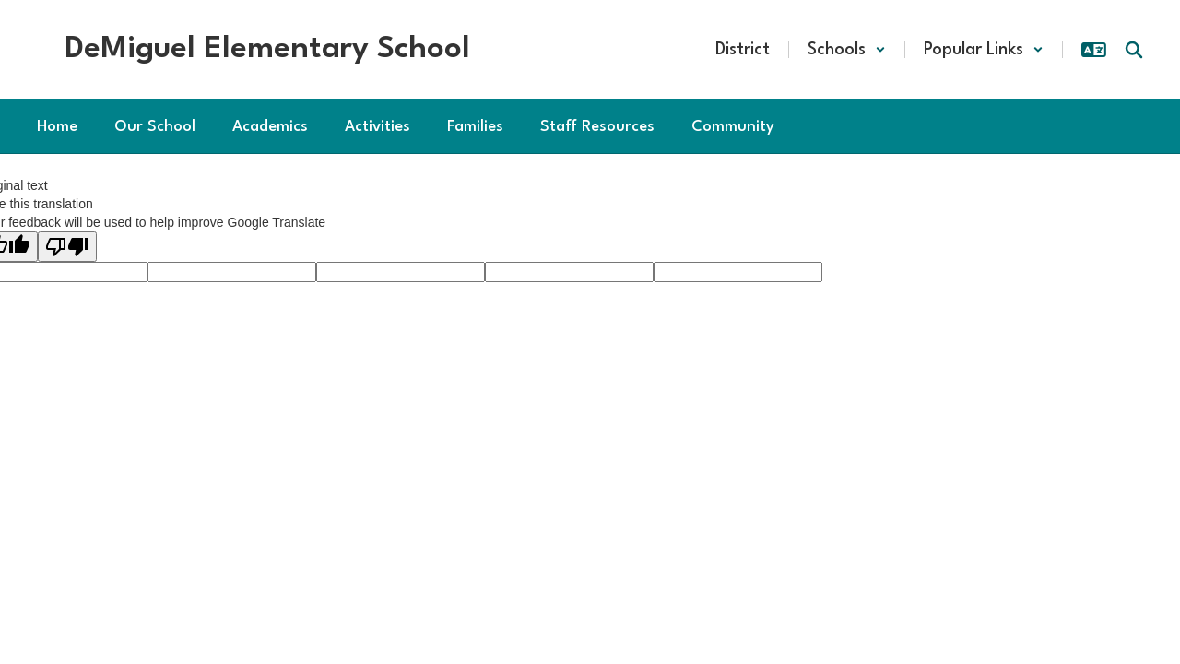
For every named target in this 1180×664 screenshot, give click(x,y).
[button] (847, 50)
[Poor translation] (67, 246)
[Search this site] (1134, 50)
